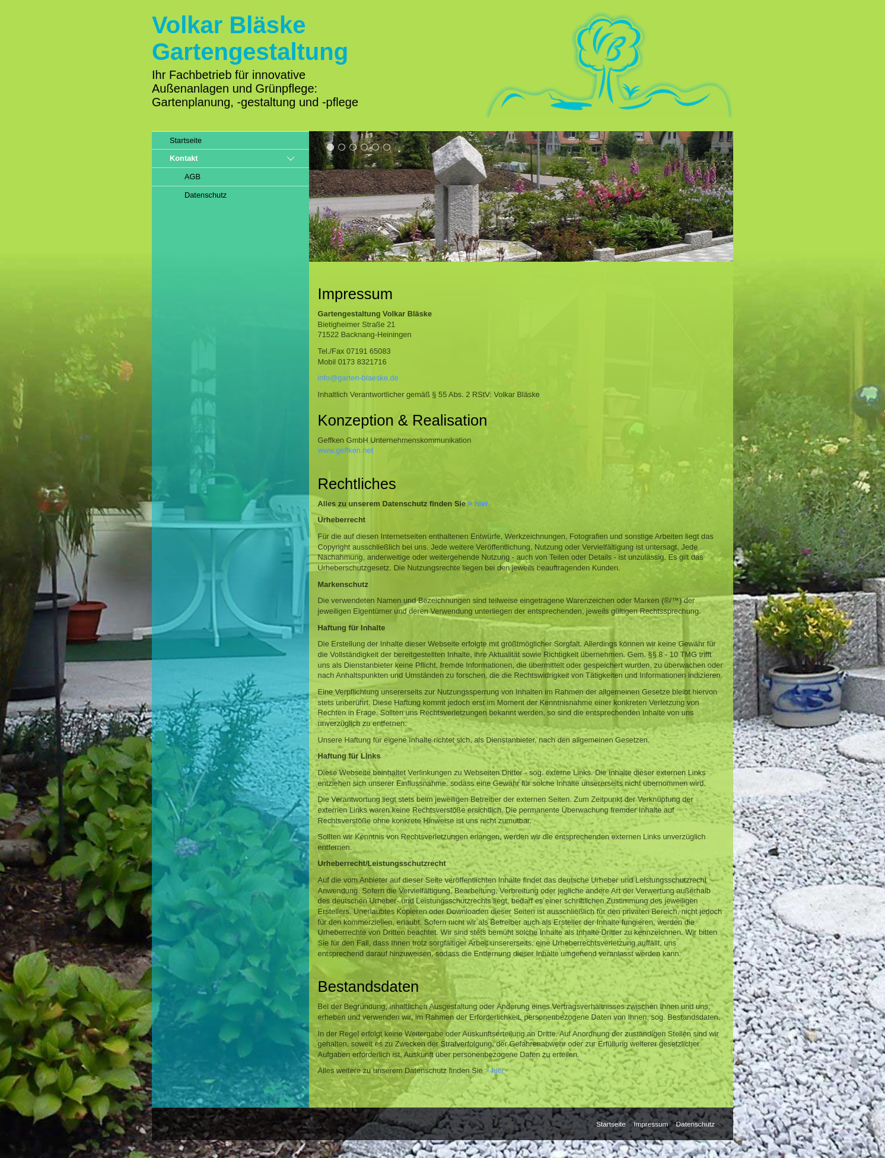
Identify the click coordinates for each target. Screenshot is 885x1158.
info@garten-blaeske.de (358, 377)
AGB (192, 176)
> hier (478, 503)
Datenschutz (205, 195)
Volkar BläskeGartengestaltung (250, 38)
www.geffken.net (346, 450)
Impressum (650, 1124)
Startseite (186, 140)
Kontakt (184, 158)
